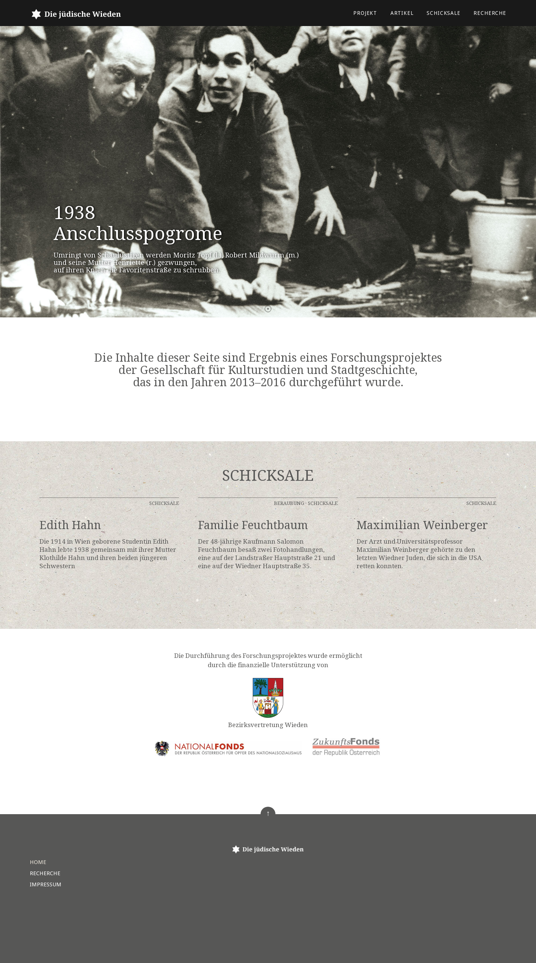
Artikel (402, 13)
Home (38, 862)
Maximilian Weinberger (422, 525)
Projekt (365, 13)
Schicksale (443, 13)
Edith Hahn (70, 525)
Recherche (489, 13)
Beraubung (289, 503)
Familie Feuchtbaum (253, 525)
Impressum (45, 884)
